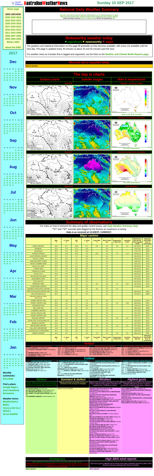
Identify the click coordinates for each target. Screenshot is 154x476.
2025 (13, 17)
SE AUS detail (137, 114)
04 (4, 73)
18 (4, 78)
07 (13, 73)
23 (18, 78)
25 (4, 80)
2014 (7, 29)
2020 (7, 23)
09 (18, 73)
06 (10, 73)
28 (13, 80)
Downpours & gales (111, 15)
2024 (18, 17)
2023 (7, 20)
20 (10, 78)
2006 (18, 36)
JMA (113, 18)
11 (4, 75)
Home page (13, 9)
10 (21, 73)
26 (7, 80)
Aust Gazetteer (10, 390)
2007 (13, 36)
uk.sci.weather (10, 414)
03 (21, 71)
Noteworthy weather (78, 16)
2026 (7, 17)
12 (7, 75)
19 (7, 78)
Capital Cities (90, 16)
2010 (13, 32)
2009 (18, 32)
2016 (13, 26)
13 (10, 75)
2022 (13, 20)
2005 (7, 39)
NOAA (6, 411)
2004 (13, 39)
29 (15, 80)
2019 (13, 23)
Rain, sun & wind (98, 15)
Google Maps (10, 387)
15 (15, 75)
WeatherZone (10, 401)
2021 (18, 20)
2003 (18, 39)
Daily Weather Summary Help (122, 226)
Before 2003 (13, 42)
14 (13, 75)
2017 (7, 26)
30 (18, 80)
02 (18, 71)
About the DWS (13, 47)
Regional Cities (101, 16)
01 (15, 71)
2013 (13, 29)
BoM (5, 405)
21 (13, 78)
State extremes (65, 16)
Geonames (8, 393)
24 (21, 78)
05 (7, 73)
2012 (18, 29)
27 (10, 80)
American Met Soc (11, 408)
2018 (18, 23)
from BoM (8, 379)
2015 (18, 26)
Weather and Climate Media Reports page (126, 54)
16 (18, 75)
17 (21, 75)
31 (21, 80)
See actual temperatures (131, 148)
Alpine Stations (113, 16)
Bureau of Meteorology (88, 18)
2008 (7, 36)
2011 (7, 32)
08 (15, 73)
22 (15, 78)
